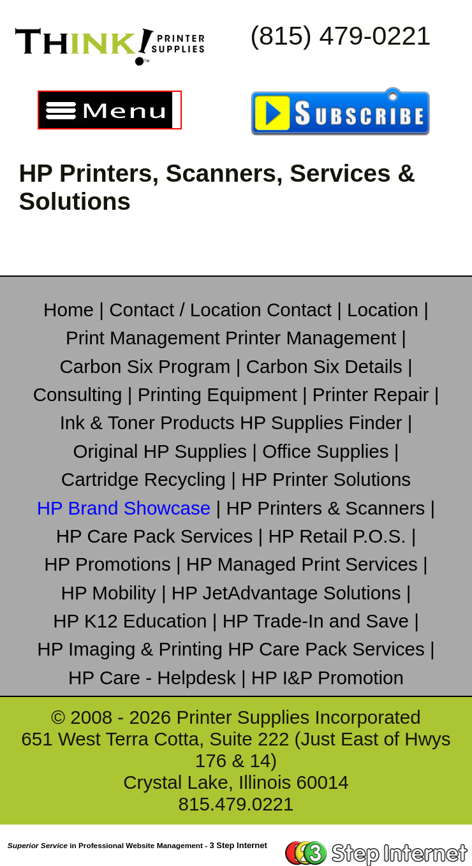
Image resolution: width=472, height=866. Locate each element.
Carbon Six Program (147, 366)
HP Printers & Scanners (328, 507)
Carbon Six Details (327, 366)
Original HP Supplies (162, 451)
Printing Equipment (220, 394)
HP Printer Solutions (326, 479)
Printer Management (313, 337)
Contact (302, 309)
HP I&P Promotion (327, 677)
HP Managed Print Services (304, 564)
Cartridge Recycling (146, 479)
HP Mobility (111, 592)
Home (71, 309)
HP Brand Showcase (126, 507)
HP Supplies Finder (324, 422)
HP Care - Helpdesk (154, 677)
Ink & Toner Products (150, 422)
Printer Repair (373, 394)
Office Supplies (328, 451)
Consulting (80, 394)
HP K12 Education (132, 620)
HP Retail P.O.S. (339, 536)
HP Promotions (110, 564)
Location (385, 309)
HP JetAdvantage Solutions (289, 592)
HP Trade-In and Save (319, 620)
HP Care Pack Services (157, 536)
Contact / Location (188, 309)
